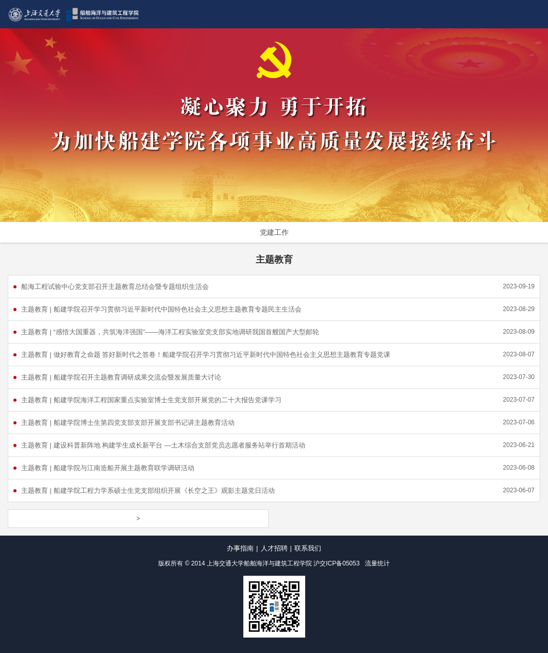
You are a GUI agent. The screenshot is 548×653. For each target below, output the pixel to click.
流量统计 (377, 563)
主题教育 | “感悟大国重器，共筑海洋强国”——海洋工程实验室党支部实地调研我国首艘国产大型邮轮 (170, 332)
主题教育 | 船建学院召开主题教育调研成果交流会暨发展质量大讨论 (121, 377)
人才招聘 (274, 548)
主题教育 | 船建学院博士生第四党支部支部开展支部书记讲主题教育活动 (128, 422)
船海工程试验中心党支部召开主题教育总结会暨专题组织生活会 (115, 286)
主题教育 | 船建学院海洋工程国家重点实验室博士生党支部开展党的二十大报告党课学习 (151, 400)
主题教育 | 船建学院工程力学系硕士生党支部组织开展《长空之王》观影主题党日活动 (148, 490)
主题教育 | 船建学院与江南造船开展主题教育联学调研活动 (107, 468)
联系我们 (307, 548)
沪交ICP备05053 (336, 563)
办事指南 (240, 548)
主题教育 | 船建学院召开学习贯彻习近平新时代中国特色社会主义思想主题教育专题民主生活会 (161, 309)
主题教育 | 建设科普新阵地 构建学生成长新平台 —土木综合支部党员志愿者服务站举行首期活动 (163, 445)
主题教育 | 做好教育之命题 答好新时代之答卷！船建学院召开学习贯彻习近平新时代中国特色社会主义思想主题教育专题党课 (205, 354)
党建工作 (274, 232)
